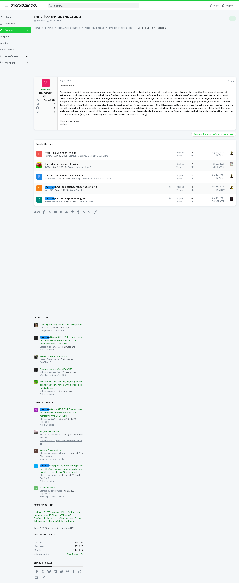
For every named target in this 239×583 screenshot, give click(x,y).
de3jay (213, 377)
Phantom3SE (211, 374)
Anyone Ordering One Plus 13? (208, 228)
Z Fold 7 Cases (200, 346)
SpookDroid (166, 179)
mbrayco (44, 20)
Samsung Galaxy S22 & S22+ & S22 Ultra (95, 191)
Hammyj (52, 168)
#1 (180, 81)
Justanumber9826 (57, 214)
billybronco (53, 191)
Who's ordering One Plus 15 (207, 215)
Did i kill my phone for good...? (75, 211)
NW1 (201, 371)
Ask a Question (80, 203)
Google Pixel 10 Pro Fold (204, 189)
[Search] (90, 5)
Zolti (222, 371)
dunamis (191, 374)
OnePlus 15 (198, 221)
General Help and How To (83, 180)
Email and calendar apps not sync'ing (80, 199)
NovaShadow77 (228, 413)
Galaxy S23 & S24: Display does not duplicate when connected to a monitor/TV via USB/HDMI (214, 199)
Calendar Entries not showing (65, 176)
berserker (204, 377)
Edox (216, 371)
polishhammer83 (204, 380)
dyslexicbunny (220, 380)
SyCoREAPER (165, 214)
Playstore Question (203, 290)
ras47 (221, 374)
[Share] (175, 80)
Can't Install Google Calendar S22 (67, 188)
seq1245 (52, 203)
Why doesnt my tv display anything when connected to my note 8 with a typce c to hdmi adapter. (214, 243)
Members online (196, 364)
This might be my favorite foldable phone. (214, 183)
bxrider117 (192, 371)
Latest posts (194, 176)
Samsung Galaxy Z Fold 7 (205, 356)
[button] (6, 5)
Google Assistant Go (203, 309)
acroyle (228, 371)
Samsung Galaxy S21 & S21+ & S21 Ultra (92, 168)
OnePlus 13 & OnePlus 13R (206, 234)
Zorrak (230, 377)
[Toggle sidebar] (232, 18)
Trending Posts (196, 261)
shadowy (209, 371)
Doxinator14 (193, 377)
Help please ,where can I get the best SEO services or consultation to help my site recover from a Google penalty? (214, 328)
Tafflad (51, 180)
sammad (222, 377)
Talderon (191, 380)
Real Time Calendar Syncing (64, 165)
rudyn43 (200, 374)
